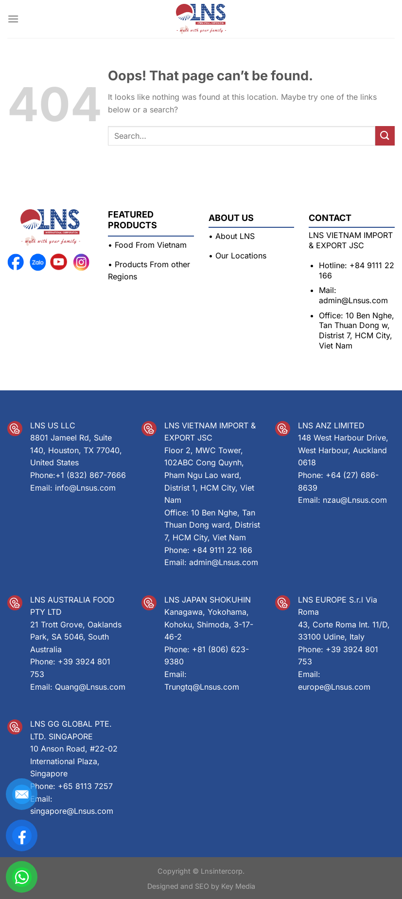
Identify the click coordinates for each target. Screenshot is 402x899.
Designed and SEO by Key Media (201, 886)
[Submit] (385, 135)
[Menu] (13, 19)
